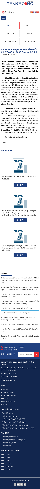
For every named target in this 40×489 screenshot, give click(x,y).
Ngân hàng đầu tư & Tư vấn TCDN (13, 419)
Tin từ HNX (10, 33)
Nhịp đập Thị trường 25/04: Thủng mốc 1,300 (17, 308)
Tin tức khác (6, 469)
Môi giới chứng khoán (9, 416)
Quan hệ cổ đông (7, 392)
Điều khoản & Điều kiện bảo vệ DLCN (14, 425)
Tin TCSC (5, 398)
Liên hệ (4, 404)
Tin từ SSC (10, 25)
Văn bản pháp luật (29, 41)
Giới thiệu (4, 389)
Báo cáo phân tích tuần (10, 437)
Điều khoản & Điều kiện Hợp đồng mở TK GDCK (18, 428)
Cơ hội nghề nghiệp (8, 395)
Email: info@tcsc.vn (10, 350)
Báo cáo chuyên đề (8, 443)
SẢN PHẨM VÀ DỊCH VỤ (10, 409)
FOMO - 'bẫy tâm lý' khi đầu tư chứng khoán (16, 313)
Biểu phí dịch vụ (7, 413)
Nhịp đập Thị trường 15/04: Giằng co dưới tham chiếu (19, 324)
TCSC (3, 386)
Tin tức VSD (30, 33)
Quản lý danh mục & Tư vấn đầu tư (13, 422)
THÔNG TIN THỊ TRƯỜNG (10, 451)
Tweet (4, 142)
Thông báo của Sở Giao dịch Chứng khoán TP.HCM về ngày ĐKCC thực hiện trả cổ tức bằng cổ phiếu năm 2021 (20, 280)
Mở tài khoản (8, 12)
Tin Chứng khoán (10, 41)
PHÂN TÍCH (5, 433)
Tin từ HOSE (29, 25)
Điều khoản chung (8, 401)
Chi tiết (20, 185)
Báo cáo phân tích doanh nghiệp (13, 440)
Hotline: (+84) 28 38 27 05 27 (14, 347)
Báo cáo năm (6, 446)
